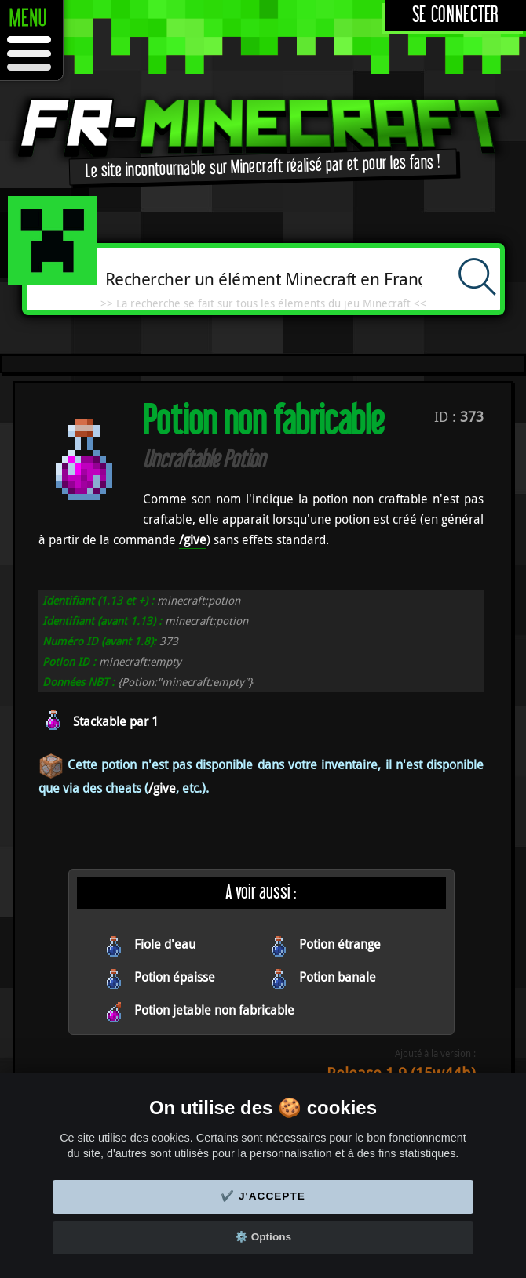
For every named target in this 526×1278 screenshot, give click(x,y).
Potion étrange (340, 944)
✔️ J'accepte (263, 1196)
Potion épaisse (174, 977)
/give (192, 539)
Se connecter (455, 15)
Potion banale (337, 977)
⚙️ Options (263, 1237)
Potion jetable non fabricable (214, 1009)
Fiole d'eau (164, 944)
